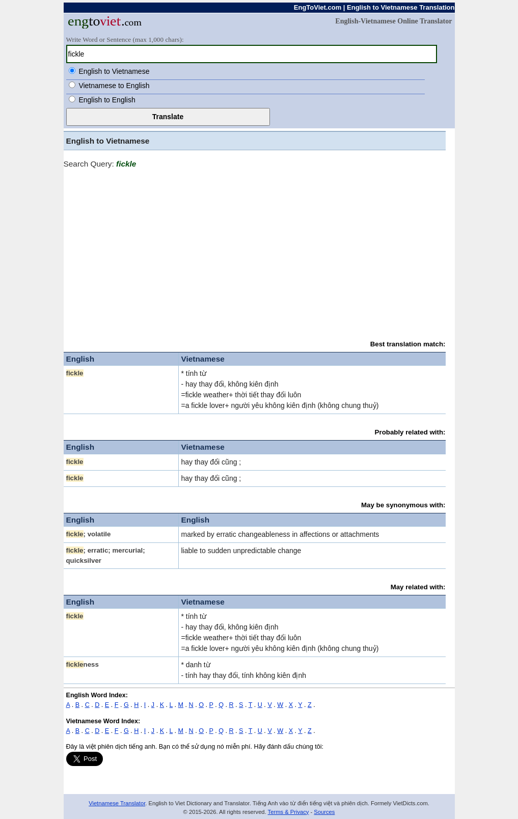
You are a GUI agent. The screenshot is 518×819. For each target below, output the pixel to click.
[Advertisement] (255, 249)
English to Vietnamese (113, 71)
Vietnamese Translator (117, 803)
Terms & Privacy (288, 812)
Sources (324, 812)
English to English (106, 100)
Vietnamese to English (113, 85)
